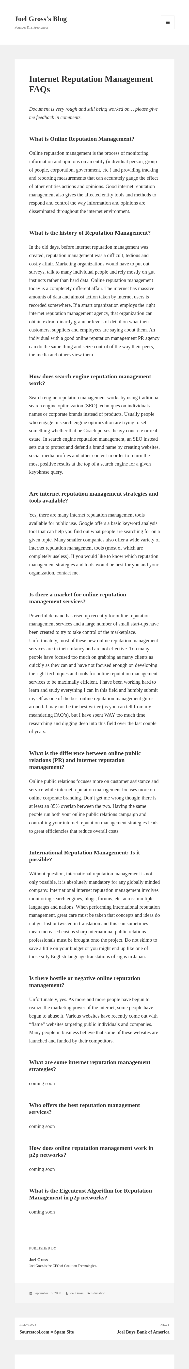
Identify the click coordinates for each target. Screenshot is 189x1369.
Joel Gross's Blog (41, 19)
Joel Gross (76, 1293)
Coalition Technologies (80, 1266)
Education (98, 1293)
